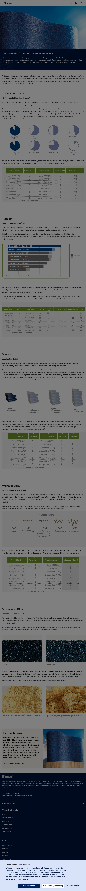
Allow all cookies (29, 886)
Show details (74, 886)
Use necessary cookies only (53, 886)
